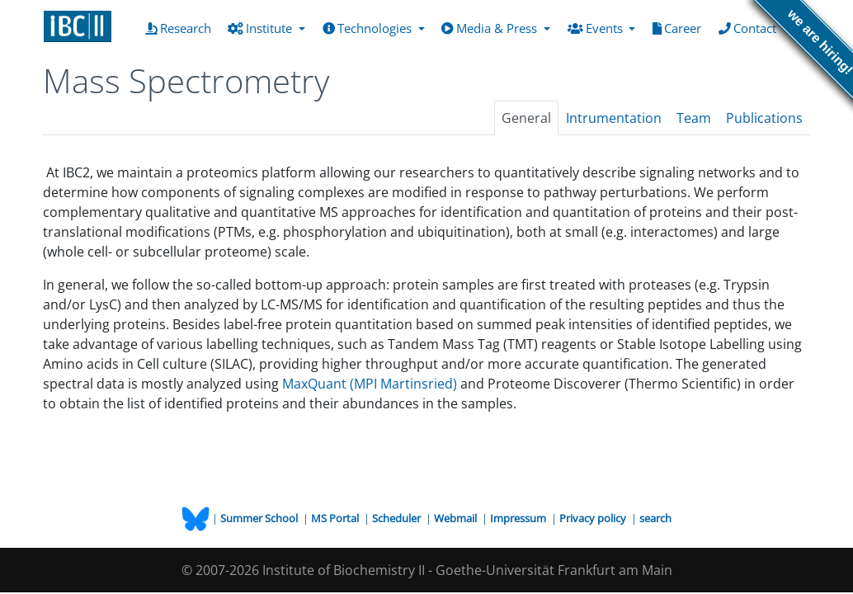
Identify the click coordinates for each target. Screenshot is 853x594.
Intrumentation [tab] (614, 118)
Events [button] (597, 28)
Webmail (456, 518)
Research (181, 27)
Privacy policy (594, 518)
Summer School (260, 518)
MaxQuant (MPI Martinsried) (369, 384)
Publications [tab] (764, 118)
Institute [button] (261, 28)
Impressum (519, 518)
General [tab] (526, 118)
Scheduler (397, 518)
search (655, 518)
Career (680, 27)
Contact (751, 27)
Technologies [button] (369, 28)
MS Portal (336, 518)
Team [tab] (693, 118)
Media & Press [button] (490, 28)
